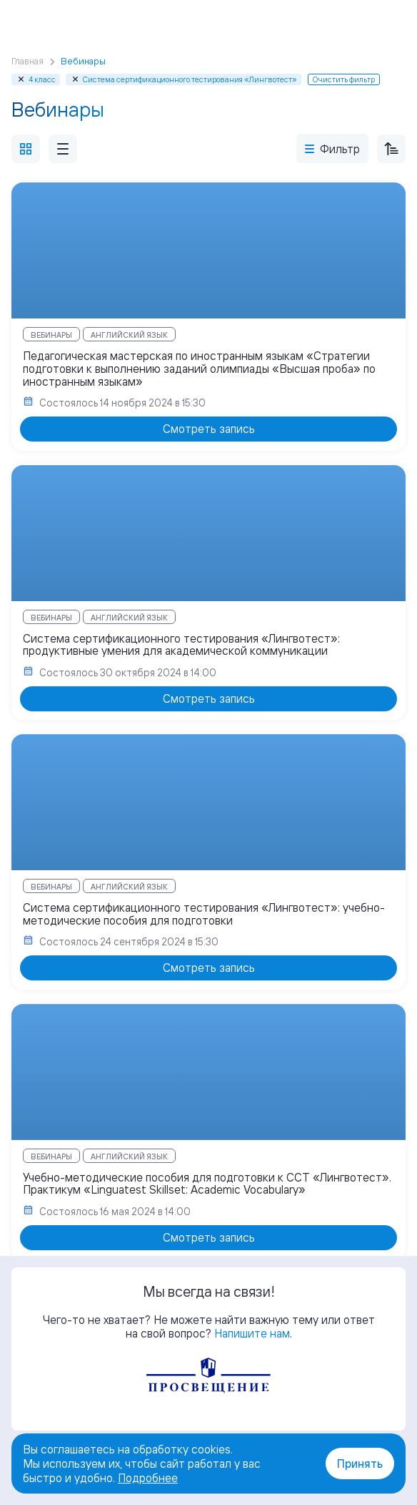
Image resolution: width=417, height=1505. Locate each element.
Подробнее (148, 1478)
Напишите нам (252, 1333)
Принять (360, 1463)
